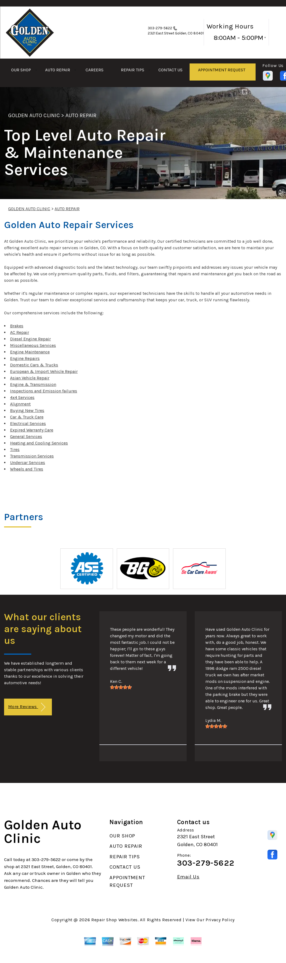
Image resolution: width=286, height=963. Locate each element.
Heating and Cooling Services (39, 443)
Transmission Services (32, 456)
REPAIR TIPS (132, 69)
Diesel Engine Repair (30, 338)
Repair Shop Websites (114, 919)
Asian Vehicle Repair (29, 377)
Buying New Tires (27, 410)
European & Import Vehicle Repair (44, 371)
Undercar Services (27, 462)
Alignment (20, 404)
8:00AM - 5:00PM (238, 37)
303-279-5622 (160, 28)
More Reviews (26, 707)
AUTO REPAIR (57, 69)
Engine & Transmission (33, 384)
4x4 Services (22, 397)
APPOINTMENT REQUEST (221, 69)
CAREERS (94, 69)
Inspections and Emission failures (43, 390)
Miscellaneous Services (33, 345)
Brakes (16, 325)
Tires (15, 449)
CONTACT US (170, 69)
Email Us (188, 876)
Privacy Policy (220, 919)
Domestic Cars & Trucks (34, 364)
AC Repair (19, 332)
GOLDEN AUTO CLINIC (34, 115)
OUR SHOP (21, 69)
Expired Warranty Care (31, 430)
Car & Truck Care (26, 417)
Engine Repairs (25, 358)
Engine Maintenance (30, 351)
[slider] (121, 687)
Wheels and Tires (26, 469)
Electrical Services (28, 423)
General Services (26, 436)
